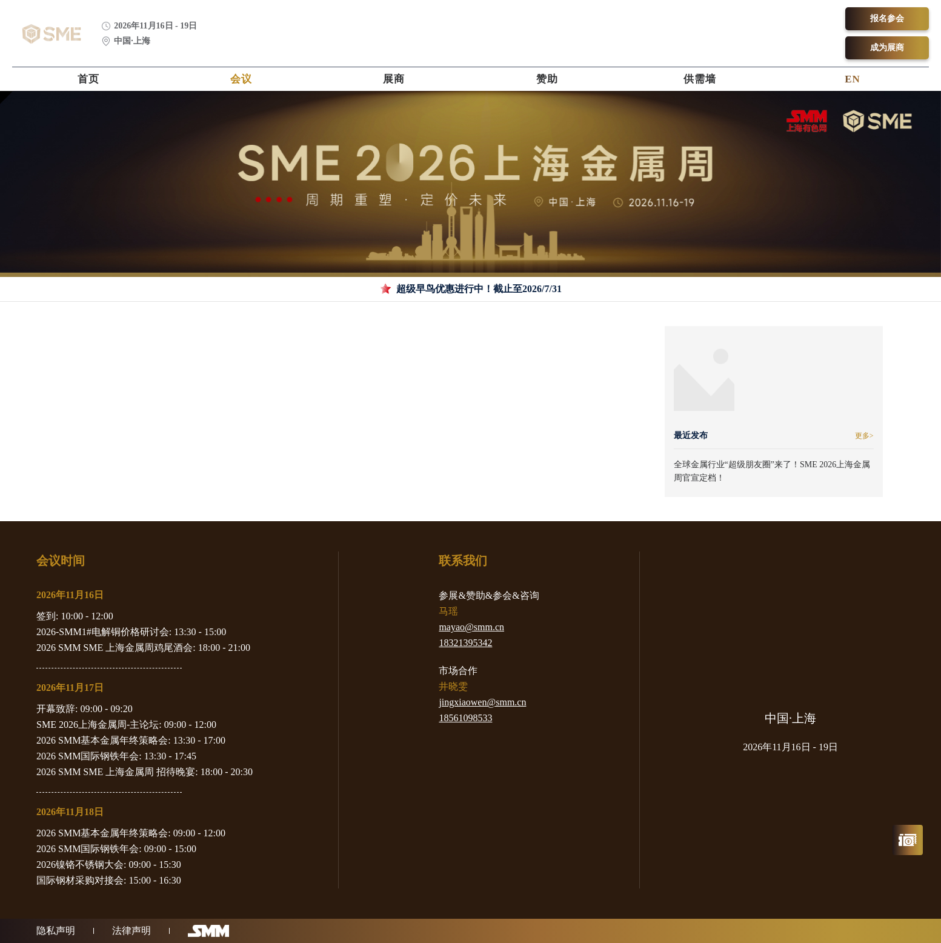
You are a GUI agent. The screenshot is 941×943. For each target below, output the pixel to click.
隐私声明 (55, 930)
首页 (88, 79)
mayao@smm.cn (471, 627)
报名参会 (887, 18)
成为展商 (887, 47)
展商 (394, 79)
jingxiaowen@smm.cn (482, 702)
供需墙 (699, 79)
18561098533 (465, 718)
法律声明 (131, 930)
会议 (241, 79)
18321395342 (465, 643)
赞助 (547, 79)
